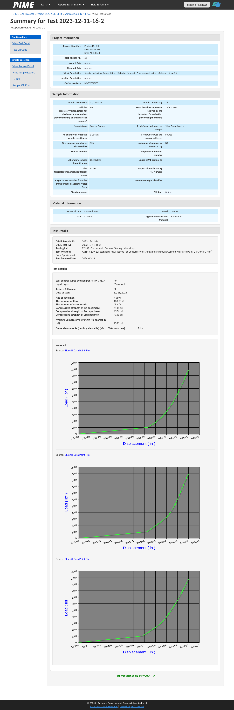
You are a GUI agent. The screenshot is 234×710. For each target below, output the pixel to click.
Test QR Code (19, 49)
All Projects (28, 14)
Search (45, 4)
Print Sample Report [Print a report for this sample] (23, 72)
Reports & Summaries (71, 4)
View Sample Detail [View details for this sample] (23, 66)
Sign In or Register (197, 4)
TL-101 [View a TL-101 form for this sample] (16, 78)
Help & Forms (100, 4)
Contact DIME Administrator (104, 706)
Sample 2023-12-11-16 (77, 14)
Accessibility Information (132, 706)
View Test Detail (21, 43)
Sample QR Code (21, 85)
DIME (16, 14)
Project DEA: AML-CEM (49, 14)
